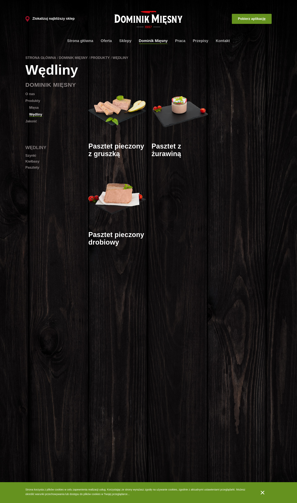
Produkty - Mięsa (161, 461)
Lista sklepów (106, 461)
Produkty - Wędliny (162, 467)
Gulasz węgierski (35, 467)
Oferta (106, 41)
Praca (180, 41)
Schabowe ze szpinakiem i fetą (43, 461)
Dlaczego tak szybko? (111, 467)
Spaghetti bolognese (37, 473)
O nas (30, 94)
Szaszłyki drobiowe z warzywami (44, 478)
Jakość (31, 121)
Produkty (100, 58)
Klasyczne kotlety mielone (40, 455)
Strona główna (80, 41)
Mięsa (34, 108)
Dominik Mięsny (153, 41)
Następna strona (250, 354)
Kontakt (223, 41)
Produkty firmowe (108, 455)
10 (212, 354)
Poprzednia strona (111, 354)
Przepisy (200, 41)
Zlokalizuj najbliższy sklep (50, 18)
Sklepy (125, 41)
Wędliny (35, 114)
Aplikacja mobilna (194, 461)
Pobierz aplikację (252, 19)
